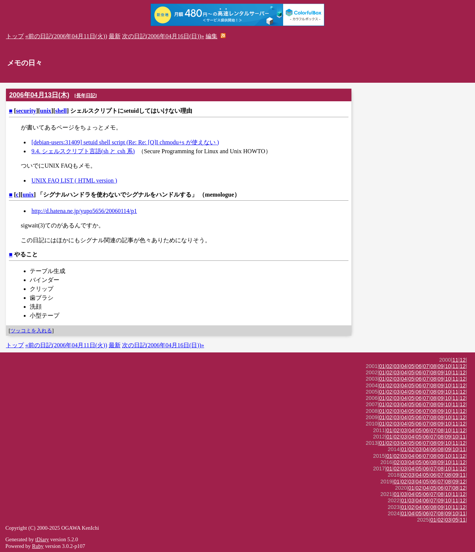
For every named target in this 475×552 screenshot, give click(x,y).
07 (426, 366)
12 (463, 360)
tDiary (42, 539)
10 (448, 366)
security (26, 111)
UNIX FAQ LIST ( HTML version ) (74, 180)
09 (440, 366)
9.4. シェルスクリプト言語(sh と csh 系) (83, 151)
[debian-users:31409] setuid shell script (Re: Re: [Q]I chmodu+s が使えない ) (125, 142)
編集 (211, 36)
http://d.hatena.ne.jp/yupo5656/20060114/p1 (84, 211)
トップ (15, 36)
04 (404, 366)
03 (397, 366)
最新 (115, 36)
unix (45, 111)
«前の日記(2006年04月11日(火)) (66, 36)
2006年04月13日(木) (39, 95)
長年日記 (85, 95)
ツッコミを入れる (31, 331)
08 (433, 366)
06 (419, 366)
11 (455, 360)
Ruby (37, 546)
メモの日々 (24, 63)
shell (61, 111)
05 (411, 366)
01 (382, 366)
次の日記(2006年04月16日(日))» (163, 36)
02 (389, 366)
